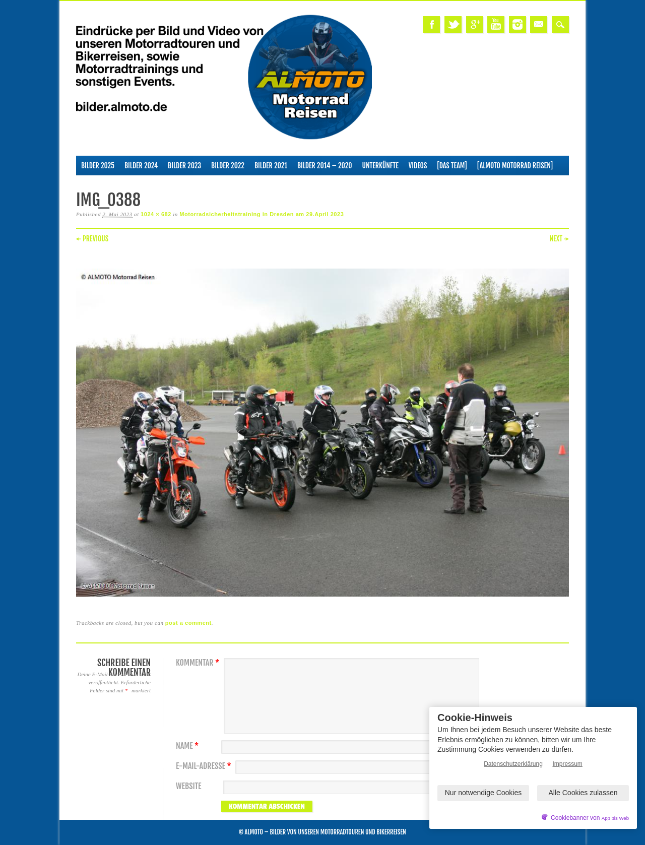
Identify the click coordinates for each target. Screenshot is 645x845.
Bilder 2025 (97, 165)
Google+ (474, 24)
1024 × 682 (156, 214)
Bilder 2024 (141, 165)
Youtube (495, 24)
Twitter (453, 24)
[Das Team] (452, 165)
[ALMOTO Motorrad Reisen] (515, 165)
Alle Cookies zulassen (583, 793)
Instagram (517, 24)
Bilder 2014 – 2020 (324, 165)
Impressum (568, 763)
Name (188, 746)
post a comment (188, 623)
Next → (559, 238)
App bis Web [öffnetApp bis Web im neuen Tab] (615, 818)
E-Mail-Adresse (205, 766)
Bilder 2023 (184, 165)
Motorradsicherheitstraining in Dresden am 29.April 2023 (261, 214)
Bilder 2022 (227, 165)
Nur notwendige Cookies (483, 793)
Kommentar (199, 663)
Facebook (431, 24)
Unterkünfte (380, 165)
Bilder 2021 (270, 165)
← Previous (92, 238)
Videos (418, 165)
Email (538, 24)
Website (188, 786)
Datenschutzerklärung (513, 763)
